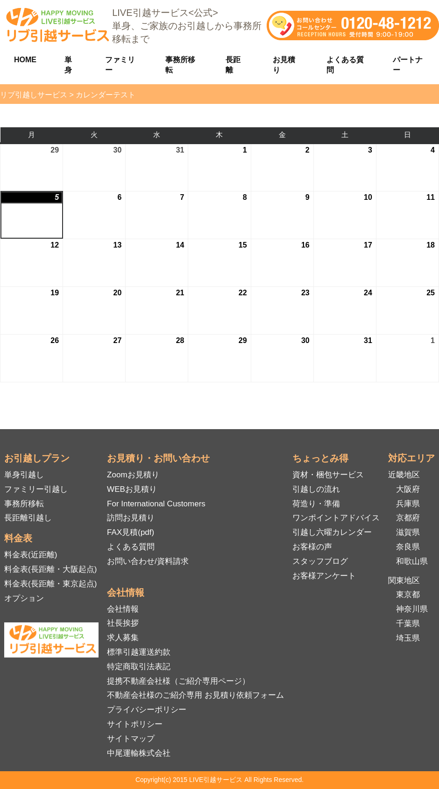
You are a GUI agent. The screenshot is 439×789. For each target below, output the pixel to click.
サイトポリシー (135, 724)
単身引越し (24, 474)
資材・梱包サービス (328, 474)
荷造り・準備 (316, 503)
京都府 (408, 517)
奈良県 (408, 546)
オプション (24, 598)
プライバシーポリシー (146, 709)
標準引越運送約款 (138, 652)
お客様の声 (312, 546)
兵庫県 (408, 503)
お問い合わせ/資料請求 (148, 561)
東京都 (408, 594)
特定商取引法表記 (138, 666)
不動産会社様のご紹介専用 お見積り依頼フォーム (195, 695)
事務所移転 (24, 503)
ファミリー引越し (36, 489)
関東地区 (404, 580)
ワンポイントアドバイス (336, 517)
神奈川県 (412, 609)
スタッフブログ (320, 561)
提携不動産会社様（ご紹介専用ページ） (178, 681)
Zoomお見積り (133, 474)
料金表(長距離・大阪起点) (50, 569)
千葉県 (408, 623)
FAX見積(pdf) (130, 532)
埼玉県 (408, 638)
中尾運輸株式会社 (138, 753)
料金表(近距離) (30, 554)
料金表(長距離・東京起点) (50, 583)
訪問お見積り (131, 517)
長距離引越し (28, 517)
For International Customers (156, 503)
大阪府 (408, 489)
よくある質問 (131, 546)
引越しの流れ (316, 489)
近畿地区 (404, 474)
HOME (25, 60)
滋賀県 (408, 532)
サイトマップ (131, 738)
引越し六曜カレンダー (332, 532)
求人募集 (123, 637)
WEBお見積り (132, 489)
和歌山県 (412, 561)
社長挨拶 (123, 623)
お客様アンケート (324, 575)
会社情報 (123, 609)
